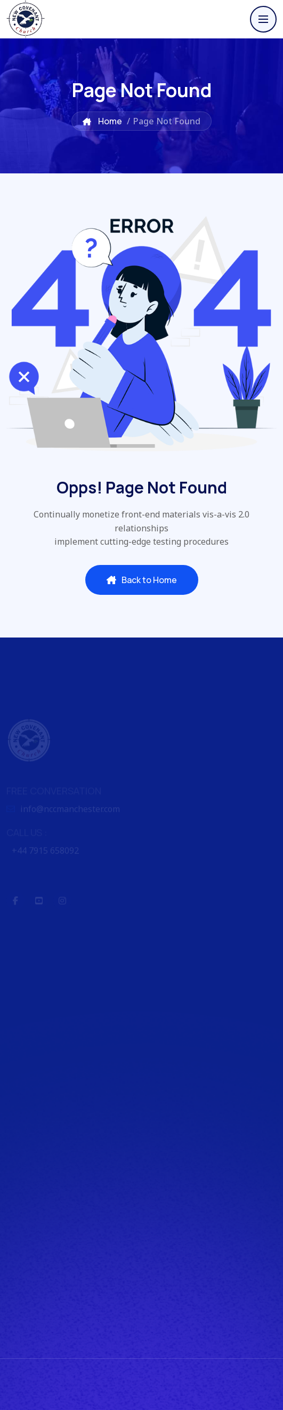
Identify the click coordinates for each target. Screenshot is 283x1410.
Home (102, 121)
